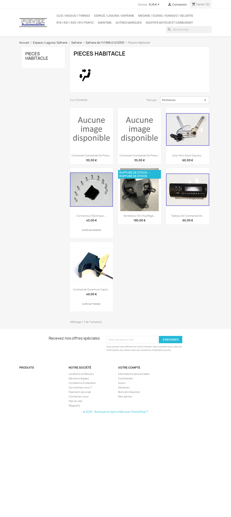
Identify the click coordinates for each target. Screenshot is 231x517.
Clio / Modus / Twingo (73, 16)
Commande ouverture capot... (91, 289)
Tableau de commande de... (187, 215)
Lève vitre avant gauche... (187, 155)
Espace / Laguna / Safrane (114, 16)
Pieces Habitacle (36, 56)
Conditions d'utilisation (82, 383)
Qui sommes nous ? (80, 387)
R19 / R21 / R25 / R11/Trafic (75, 23)
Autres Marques (129, 23)
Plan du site (75, 401)
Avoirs (121, 383)
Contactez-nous (79, 396)
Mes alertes (125, 396)
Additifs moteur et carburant (169, 23)
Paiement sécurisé (80, 392)
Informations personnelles (133, 374)
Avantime (105, 23)
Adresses (124, 387)
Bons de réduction (129, 392)
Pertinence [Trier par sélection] (184, 100)
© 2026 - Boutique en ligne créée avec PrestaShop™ (115, 412)
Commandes (125, 378)
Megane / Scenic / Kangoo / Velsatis (165, 16)
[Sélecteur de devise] (155, 5)
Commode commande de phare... (91, 155)
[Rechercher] (189, 29)
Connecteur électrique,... (91, 215)
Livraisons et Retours (81, 374)
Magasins (74, 405)
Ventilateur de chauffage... (139, 215)
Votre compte (129, 367)
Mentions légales (79, 378)
